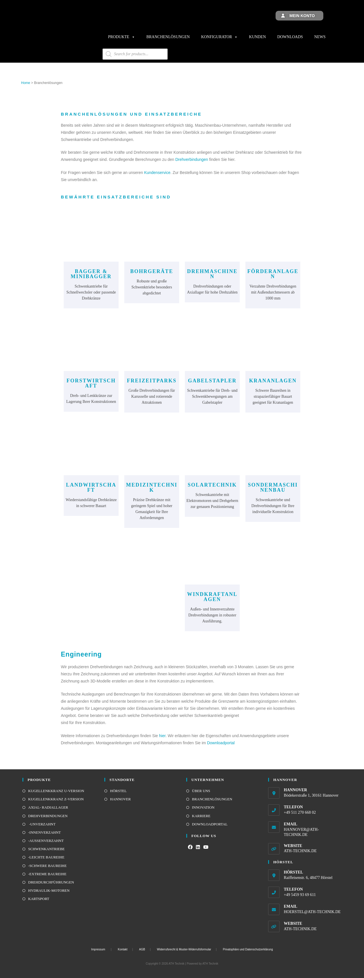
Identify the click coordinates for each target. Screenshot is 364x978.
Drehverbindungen (191, 159)
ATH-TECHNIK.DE (300, 851)
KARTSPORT (38, 899)
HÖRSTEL (118, 791)
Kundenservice (157, 172)
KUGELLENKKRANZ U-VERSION (56, 791)
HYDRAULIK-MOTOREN (49, 890)
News (320, 37)
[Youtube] (205, 847)
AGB (142, 949)
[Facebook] (190, 847)
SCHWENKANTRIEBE (46, 849)
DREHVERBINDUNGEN (48, 816)
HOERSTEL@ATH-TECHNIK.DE (312, 912)
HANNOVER (120, 799)
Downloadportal (221, 743)
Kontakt (122, 949)
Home (25, 83)
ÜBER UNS (201, 791)
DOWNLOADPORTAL (210, 824)
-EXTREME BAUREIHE (47, 874)
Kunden (257, 37)
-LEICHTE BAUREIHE (46, 857)
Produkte (121, 37)
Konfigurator (219, 37)
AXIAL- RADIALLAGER (48, 807)
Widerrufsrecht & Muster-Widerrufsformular (184, 949)
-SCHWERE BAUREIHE (47, 866)
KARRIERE (201, 816)
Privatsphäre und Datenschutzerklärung (248, 949)
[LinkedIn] (198, 847)
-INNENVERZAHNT (44, 832)
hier (162, 735)
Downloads (290, 37)
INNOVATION (203, 807)
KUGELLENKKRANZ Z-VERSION (56, 799)
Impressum (98, 949)
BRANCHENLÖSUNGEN (212, 799)
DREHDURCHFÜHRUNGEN (51, 882)
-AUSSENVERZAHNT (46, 840)
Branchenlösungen (168, 37)
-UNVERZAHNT (41, 824)
